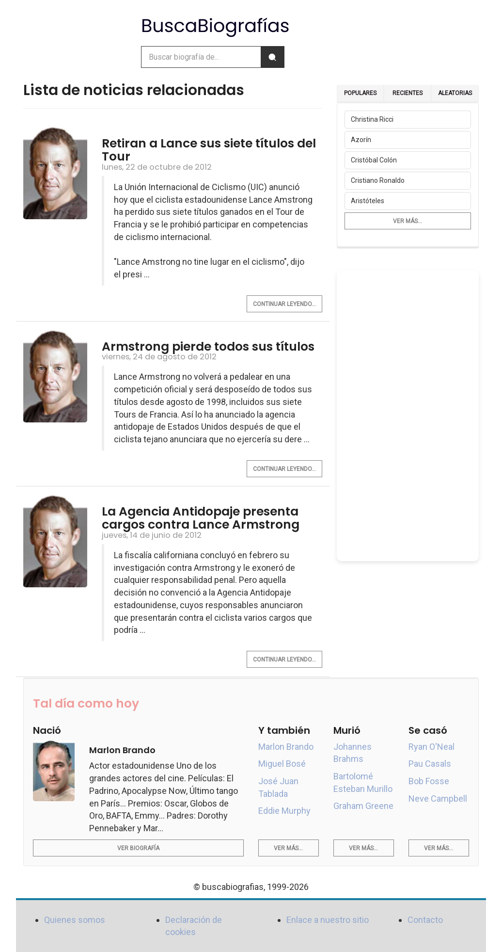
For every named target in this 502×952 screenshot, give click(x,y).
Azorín (361, 140)
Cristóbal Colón (374, 160)
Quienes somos (74, 920)
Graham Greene (363, 806)
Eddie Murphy (284, 811)
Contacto (425, 920)
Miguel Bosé (282, 763)
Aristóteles (367, 201)
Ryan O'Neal (431, 747)
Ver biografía (138, 848)
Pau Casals (429, 763)
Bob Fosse (428, 781)
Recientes (407, 93)
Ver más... (407, 221)
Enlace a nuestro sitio (327, 920)
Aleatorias (455, 93)
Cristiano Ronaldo (378, 180)
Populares (360, 93)
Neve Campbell (437, 798)
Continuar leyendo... (284, 304)
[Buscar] (272, 57)
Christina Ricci (372, 119)
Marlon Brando (286, 747)
